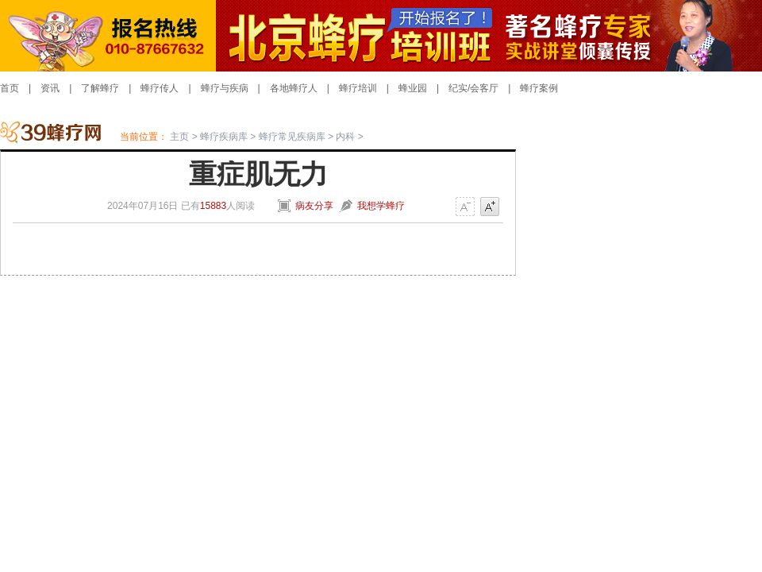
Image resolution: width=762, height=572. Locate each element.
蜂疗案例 (539, 88)
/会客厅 (483, 88)
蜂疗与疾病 (224, 88)
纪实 (458, 88)
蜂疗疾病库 (224, 136)
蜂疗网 (60, 135)
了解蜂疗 (100, 88)
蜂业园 (412, 88)
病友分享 (314, 205)
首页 (9, 88)
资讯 (50, 88)
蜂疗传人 (159, 88)
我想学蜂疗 (381, 205)
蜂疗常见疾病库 (292, 136)
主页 (179, 136)
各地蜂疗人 (294, 88)
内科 (345, 136)
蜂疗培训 (358, 88)
